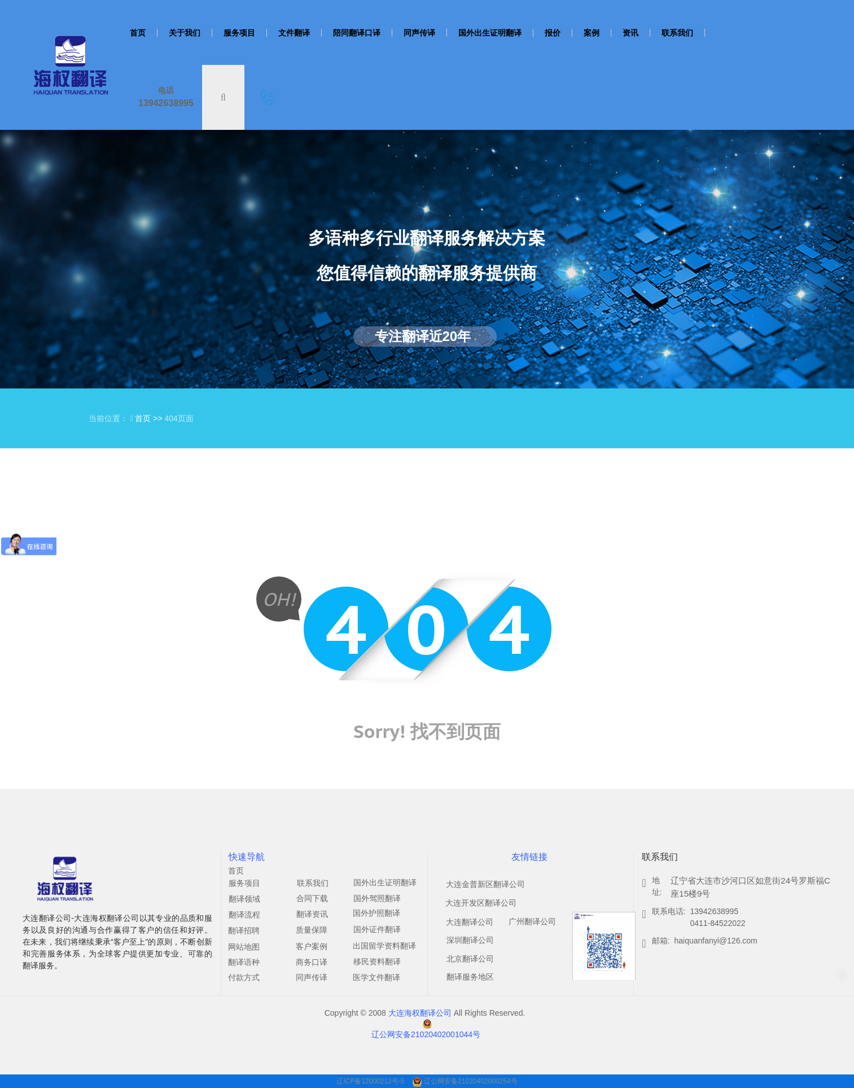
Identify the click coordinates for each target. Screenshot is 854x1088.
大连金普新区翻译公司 (485, 884)
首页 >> (149, 418)
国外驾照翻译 (377, 898)
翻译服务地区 (470, 976)
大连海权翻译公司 (420, 1012)
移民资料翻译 (377, 961)
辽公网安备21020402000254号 (470, 1081)
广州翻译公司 (532, 921)
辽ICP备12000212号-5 (371, 1081)
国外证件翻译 (377, 929)
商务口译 (311, 962)
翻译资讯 (312, 914)
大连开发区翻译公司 (480, 902)
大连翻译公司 (469, 922)
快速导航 (247, 857)
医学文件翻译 (376, 977)
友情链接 (529, 857)
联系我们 (313, 883)
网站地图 (244, 946)
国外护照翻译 (376, 912)
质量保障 (311, 929)
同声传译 (311, 977)
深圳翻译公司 (470, 940)
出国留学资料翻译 (384, 945)
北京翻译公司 (470, 958)
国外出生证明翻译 (385, 882)
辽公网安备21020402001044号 (425, 1034)
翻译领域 (244, 898)
